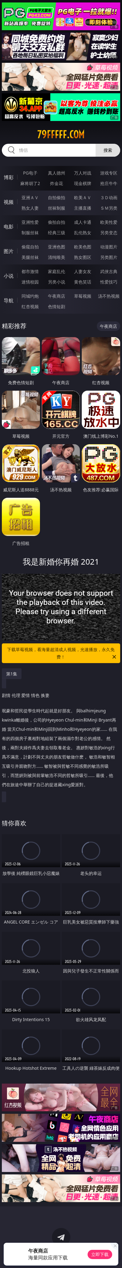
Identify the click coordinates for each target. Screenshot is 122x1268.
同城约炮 (30, 296)
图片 (9, 251)
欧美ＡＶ (82, 197)
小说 (9, 275)
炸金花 (56, 183)
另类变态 (108, 232)
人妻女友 (82, 271)
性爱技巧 (108, 282)
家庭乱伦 (56, 271)
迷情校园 (30, 282)
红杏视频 (30, 306)
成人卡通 (82, 222)
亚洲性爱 (30, 222)
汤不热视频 (109, 296)
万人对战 (82, 173)
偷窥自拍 (30, 247)
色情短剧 (56, 306)
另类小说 (56, 282)
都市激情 (30, 271)
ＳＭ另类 (108, 208)
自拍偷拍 (56, 197)
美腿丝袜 (30, 257)
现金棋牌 (82, 183)
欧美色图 (82, 247)
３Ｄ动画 (108, 197)
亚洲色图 (56, 247)
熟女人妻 (30, 208)
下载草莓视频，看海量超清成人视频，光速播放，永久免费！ (62, 653)
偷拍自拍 (56, 222)
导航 (9, 300)
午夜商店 (56, 296)
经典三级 (56, 232)
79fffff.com (61, 134)
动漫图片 (108, 247)
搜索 (108, 150)
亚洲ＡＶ (30, 197)
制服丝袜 (30, 232)
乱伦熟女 (82, 232)
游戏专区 (108, 173)
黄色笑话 (82, 282)
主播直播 (82, 208)
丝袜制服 (56, 208)
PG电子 (30, 173)
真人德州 (56, 173)
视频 (9, 202)
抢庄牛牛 (108, 183)
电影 (9, 226)
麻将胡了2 (30, 183)
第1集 (11, 674)
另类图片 (108, 257)
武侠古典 (108, 271)
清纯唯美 (56, 257)
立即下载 (99, 1254)
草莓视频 (82, 296)
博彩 (9, 177)
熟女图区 (82, 257)
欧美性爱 (108, 222)
